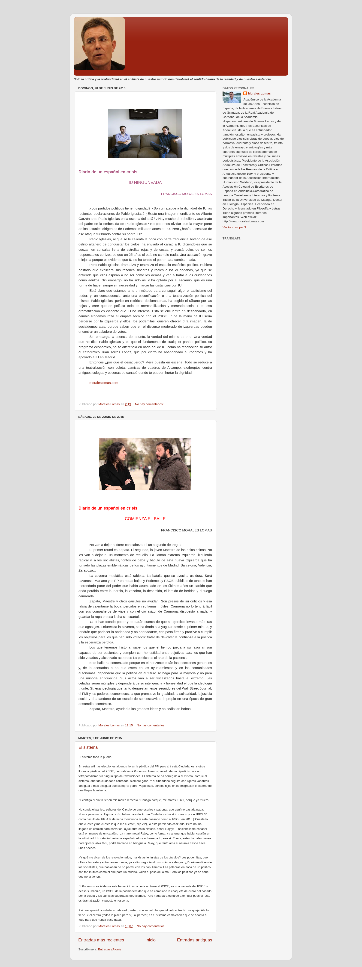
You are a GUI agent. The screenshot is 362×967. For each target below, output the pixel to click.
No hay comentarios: (150, 404)
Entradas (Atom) (109, 949)
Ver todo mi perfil (234, 227)
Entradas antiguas (194, 940)
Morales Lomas (259, 93)
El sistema (88, 747)
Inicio (150, 940)
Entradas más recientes (101, 940)
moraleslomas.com (103, 383)
